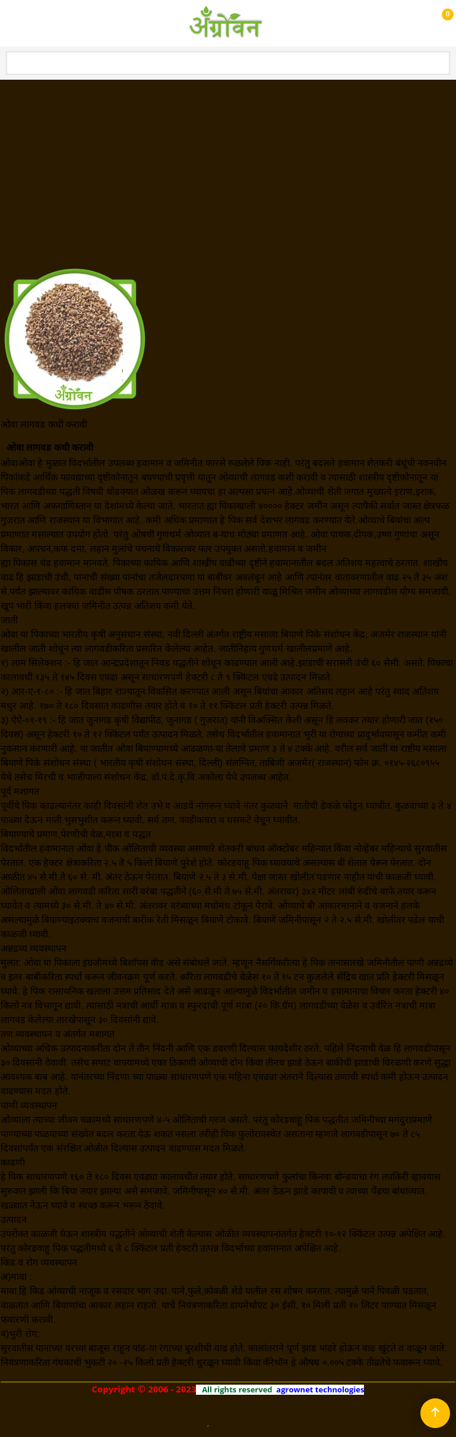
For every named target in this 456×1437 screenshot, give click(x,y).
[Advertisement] (228, 169)
